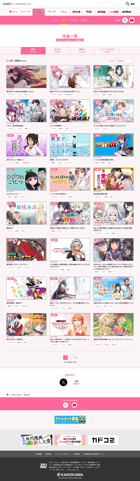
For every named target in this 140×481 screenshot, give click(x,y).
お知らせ (88, 20)
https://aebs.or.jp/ (73, 469)
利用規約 (50, 453)
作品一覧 (61, 20)
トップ (50, 20)
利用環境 (76, 453)
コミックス (75, 20)
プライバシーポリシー (63, 453)
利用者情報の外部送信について (92, 453)
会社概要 (40, 453)
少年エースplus (16, 394)
